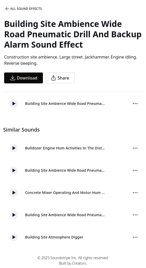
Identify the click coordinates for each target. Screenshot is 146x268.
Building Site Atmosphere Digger (54, 237)
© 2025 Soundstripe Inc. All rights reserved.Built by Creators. (73, 260)
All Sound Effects (23, 8)
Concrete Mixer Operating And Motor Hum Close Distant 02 (65, 192)
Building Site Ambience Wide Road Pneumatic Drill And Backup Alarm (65, 103)
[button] (14, 103)
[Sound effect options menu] (135, 103)
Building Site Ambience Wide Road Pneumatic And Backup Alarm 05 (65, 170)
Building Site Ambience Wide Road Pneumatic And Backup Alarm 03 (65, 214)
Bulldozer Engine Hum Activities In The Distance (65, 148)
